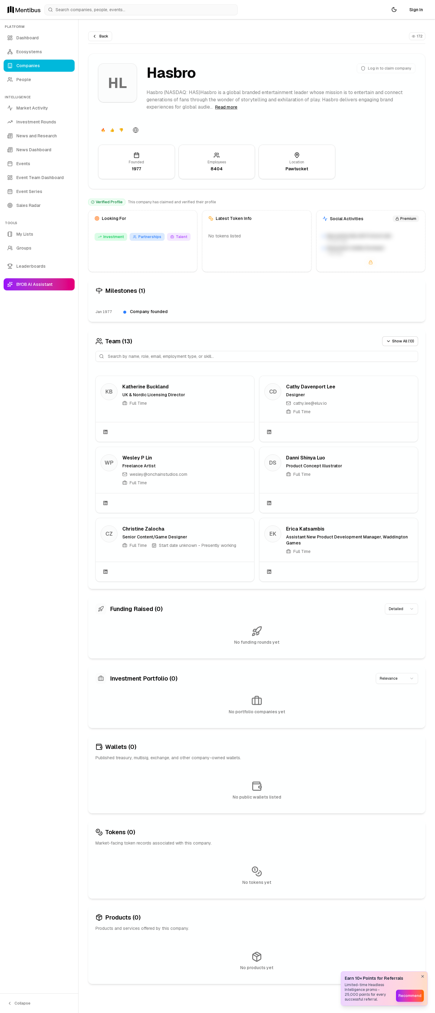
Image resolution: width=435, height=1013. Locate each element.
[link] (174, 409)
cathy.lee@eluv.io (310, 403)
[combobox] (401, 608)
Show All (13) (400, 341)
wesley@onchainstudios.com (158, 474)
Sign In (416, 9)
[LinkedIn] (105, 432)
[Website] (135, 130)
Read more (226, 107)
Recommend (409, 995)
